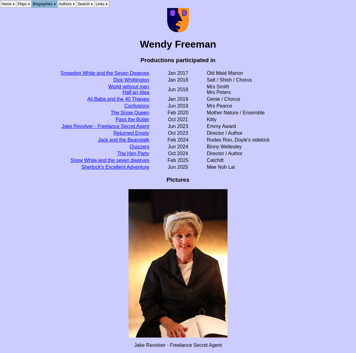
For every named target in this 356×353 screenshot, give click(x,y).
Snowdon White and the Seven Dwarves (105, 73)
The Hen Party (133, 153)
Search (83, 4)
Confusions (136, 105)
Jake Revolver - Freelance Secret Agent (105, 126)
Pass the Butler (132, 119)
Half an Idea (136, 92)
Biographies (42, 4)
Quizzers (139, 146)
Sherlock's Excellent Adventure (115, 167)
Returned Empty (131, 133)
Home (6, 4)
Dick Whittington (131, 80)
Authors (65, 4)
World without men (128, 86)
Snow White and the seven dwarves (110, 160)
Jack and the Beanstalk (123, 139)
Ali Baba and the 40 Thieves (118, 99)
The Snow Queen (130, 112)
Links (100, 4)
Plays (22, 4)
